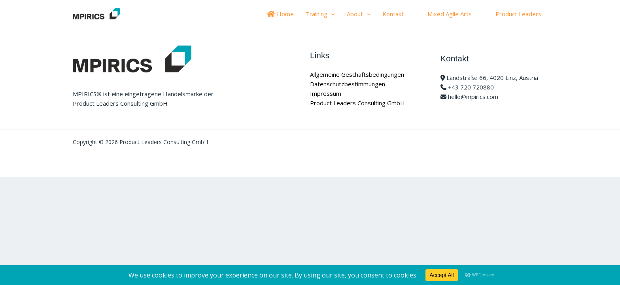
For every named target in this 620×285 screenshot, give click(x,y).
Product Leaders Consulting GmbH (357, 103)
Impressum (325, 93)
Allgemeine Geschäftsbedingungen (357, 74)
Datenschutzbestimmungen (347, 84)
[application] (331, 14)
